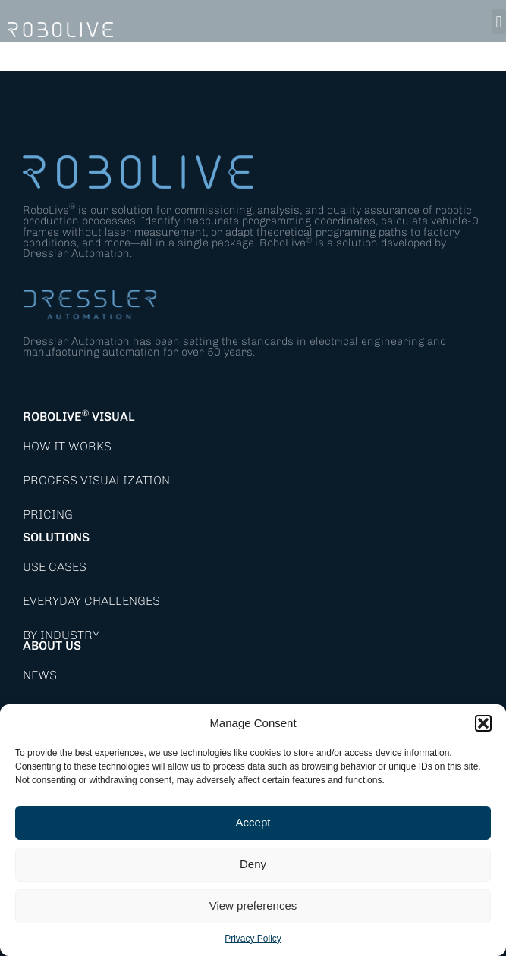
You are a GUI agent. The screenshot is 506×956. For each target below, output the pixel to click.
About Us (52, 645)
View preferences (253, 905)
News (40, 675)
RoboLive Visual (79, 416)
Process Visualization (96, 480)
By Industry (61, 635)
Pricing (48, 514)
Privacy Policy (253, 938)
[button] (483, 723)
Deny (253, 863)
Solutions (56, 537)
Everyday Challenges (91, 601)
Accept (253, 822)
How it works (67, 446)
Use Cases (54, 566)
